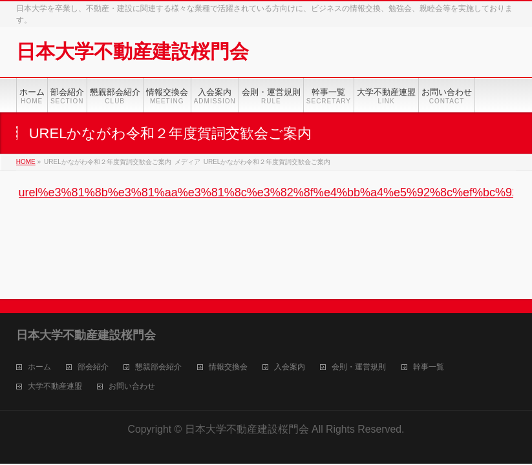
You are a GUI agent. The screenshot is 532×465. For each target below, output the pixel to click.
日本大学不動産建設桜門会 (132, 51)
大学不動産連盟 (55, 386)
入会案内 (289, 367)
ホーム (39, 367)
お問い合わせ (132, 386)
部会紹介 (93, 367)
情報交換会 (228, 367)
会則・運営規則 (359, 367)
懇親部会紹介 (158, 367)
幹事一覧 (428, 367)
